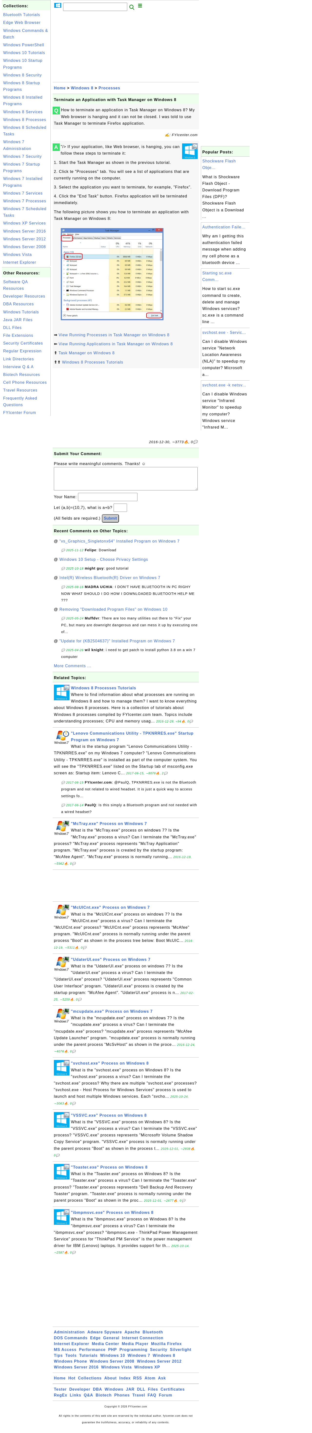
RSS (137, 1383)
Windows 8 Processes (24, 120)
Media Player (135, 1349)
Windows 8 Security (22, 75)
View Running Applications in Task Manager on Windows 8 (115, 344)
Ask (162, 1383)
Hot (72, 1383)
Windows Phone (70, 1366)
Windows (114, 1394)
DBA (97, 1394)
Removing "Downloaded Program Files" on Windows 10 (113, 614)
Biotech (104, 1400)
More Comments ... (72, 671)
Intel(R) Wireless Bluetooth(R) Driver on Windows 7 (110, 583)
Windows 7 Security (22, 156)
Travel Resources (20, 390)
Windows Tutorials (21, 312)
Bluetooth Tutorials (21, 15)
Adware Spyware (104, 1337)
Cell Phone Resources (25, 382)
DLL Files (12, 328)
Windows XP (147, 1372)
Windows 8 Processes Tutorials (92, 362)
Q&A (88, 1400)
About (110, 1383)
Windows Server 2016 (24, 231)
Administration (69, 1337)
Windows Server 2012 (24, 239)
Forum (165, 1400)
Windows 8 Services (23, 112)
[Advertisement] (26, 490)
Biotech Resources (21, 375)
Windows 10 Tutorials (24, 53)
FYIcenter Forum (19, 413)
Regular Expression (22, 351)
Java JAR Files (18, 320)
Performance (92, 1354)
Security (158, 1354)
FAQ (152, 1400)
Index (125, 1383)
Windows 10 (112, 1360)
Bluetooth (153, 1337)
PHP (112, 1354)
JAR (130, 1394)
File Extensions (18, 335)
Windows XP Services (24, 223)
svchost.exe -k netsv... (224, 385)
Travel (138, 1400)
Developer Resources (24, 296)
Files (153, 1394)
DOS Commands (71, 1343)
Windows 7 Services (23, 193)
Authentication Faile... (223, 227)
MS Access (65, 1354)
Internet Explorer (19, 262)
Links (75, 1400)
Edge (95, 1343)
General (111, 1343)
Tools (71, 1360)
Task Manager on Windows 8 (86, 353)
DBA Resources (18, 304)
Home (60, 88)
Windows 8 (82, 88)
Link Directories (18, 359)
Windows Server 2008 (24, 247)
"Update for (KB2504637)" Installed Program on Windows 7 (117, 646)
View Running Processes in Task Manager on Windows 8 (113, 335)
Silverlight (180, 1354)
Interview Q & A (18, 367)
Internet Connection (142, 1343)
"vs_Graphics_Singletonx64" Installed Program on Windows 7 (119, 546)
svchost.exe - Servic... (224, 332)
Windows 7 (139, 1360)
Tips (58, 1360)
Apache (132, 1337)
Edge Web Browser (22, 22)
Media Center (105, 1349)
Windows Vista (17, 255)
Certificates (173, 1394)
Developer (79, 1394)
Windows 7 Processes (24, 201)
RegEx (60, 1400)
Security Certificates (23, 343)
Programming (133, 1354)
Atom (150, 1383)
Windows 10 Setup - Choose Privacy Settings (103, 564)
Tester (60, 1394)
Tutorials (88, 1360)
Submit (110, 523)
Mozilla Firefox (166, 1349)
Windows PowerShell (23, 45)
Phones (122, 1400)
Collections (90, 1383)
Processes (109, 88)
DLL (141, 1394)
